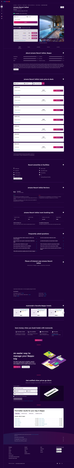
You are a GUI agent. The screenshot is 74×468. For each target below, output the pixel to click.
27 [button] (30, 35)
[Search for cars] (1, 9)
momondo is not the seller (39, 416)
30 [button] (21, 37)
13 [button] (30, 30)
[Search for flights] (1, 5)
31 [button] (23, 37)
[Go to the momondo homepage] (7, 1)
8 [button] (35, 28)
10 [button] (23, 30)
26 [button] (28, 35)
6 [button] (30, 28)
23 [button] (21, 35)
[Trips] (1, 14)
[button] (2, 1)
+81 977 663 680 (16, 12)
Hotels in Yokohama (18, 402)
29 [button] (35, 35)
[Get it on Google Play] (59, 429)
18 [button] (50, 30)
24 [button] (23, 35)
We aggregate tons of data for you (39, 418)
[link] (39, 320)
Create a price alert (55, 314)
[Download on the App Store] (59, 431)
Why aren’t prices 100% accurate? (39, 420)
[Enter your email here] (26, 373)
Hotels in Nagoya (41, 402)
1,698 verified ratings (23, 13)
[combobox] (26, 368)
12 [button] (28, 30)
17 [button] (23, 33)
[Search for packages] (1, 11)
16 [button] (45, 30)
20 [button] (30, 33)
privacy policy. (31, 380)
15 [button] (35, 30)
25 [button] (25, 35)
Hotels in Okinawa (42, 399)
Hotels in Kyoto (17, 399)
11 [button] (50, 28)
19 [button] (28, 33)
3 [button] (23, 28)
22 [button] (35, 33)
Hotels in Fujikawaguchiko (43, 403)
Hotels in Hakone (17, 403)
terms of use (26, 380)
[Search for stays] (1, 7)
